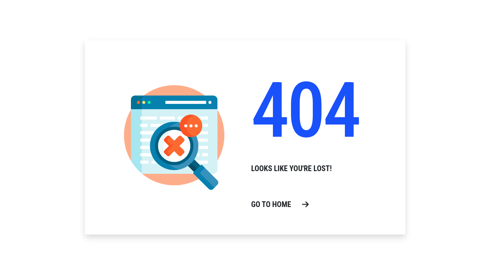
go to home (280, 204)
